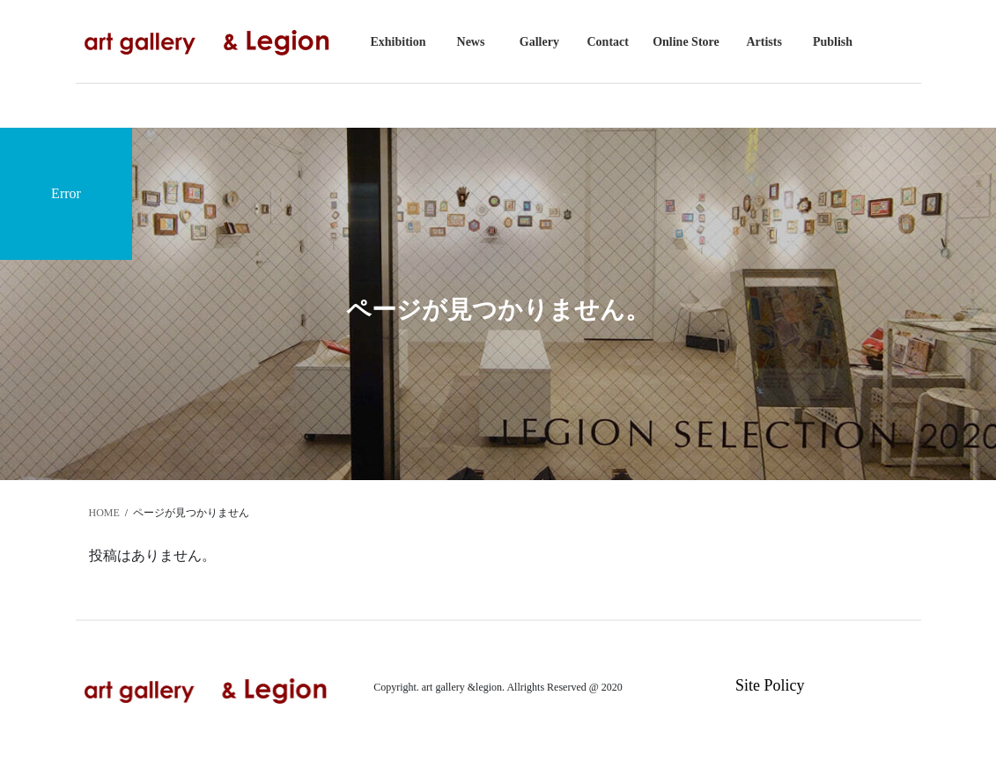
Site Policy (770, 685)
